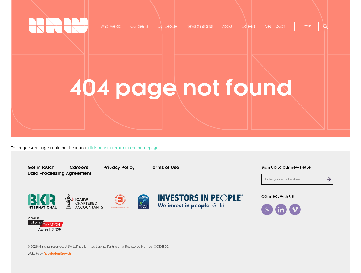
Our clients (139, 26)
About (227, 26)
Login (306, 26)
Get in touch (275, 26)
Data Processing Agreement (59, 174)
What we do (111, 26)
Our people (167, 26)
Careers (249, 26)
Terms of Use (164, 168)
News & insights (200, 26)
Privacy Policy (119, 168)
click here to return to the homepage (123, 148)
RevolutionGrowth (57, 253)
